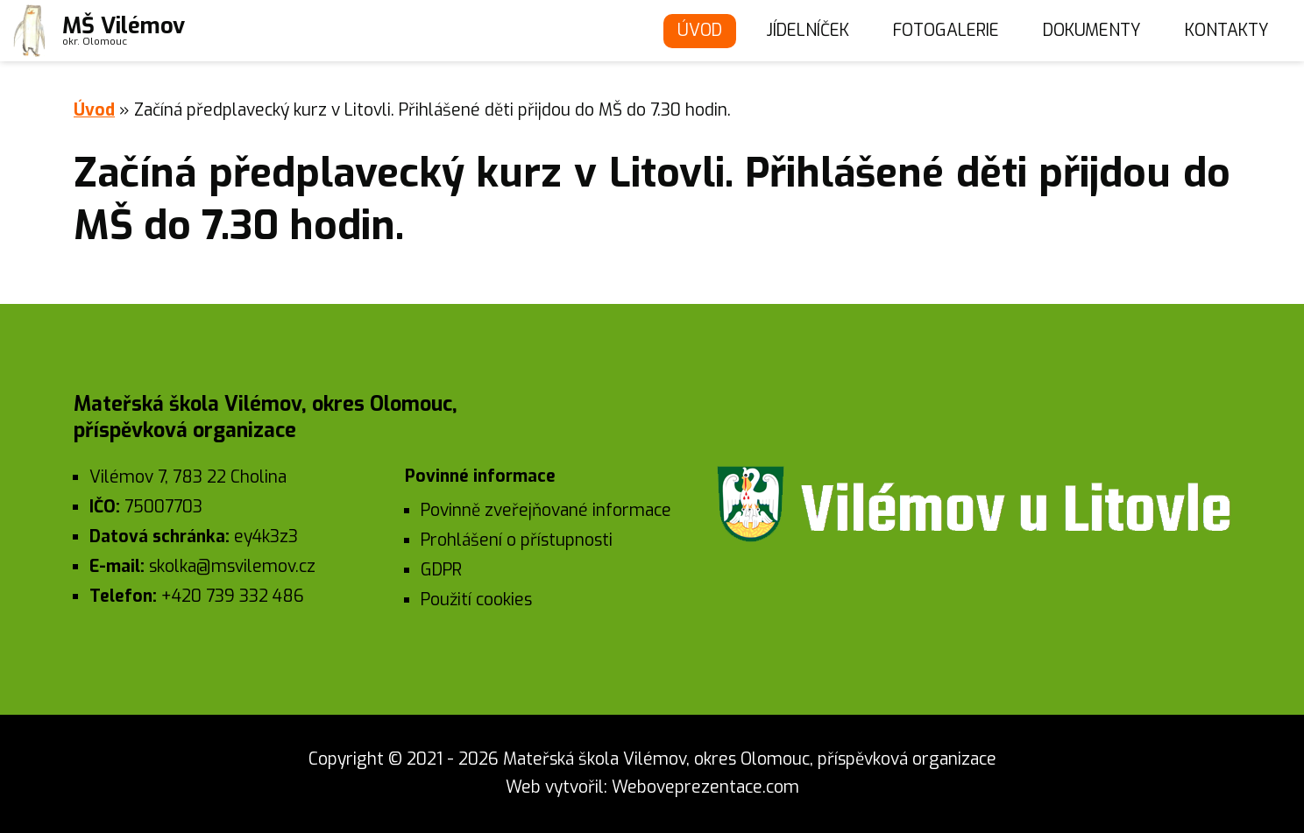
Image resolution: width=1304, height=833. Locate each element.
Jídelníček (807, 30)
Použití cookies (476, 600)
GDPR (441, 570)
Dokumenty (1092, 30)
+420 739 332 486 (232, 596)
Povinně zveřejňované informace (546, 510)
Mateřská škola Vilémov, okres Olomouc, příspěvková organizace (749, 759)
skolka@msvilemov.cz (232, 566)
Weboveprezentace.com (705, 787)
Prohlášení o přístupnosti (517, 540)
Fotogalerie (946, 30)
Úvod (699, 30)
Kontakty (1227, 30)
